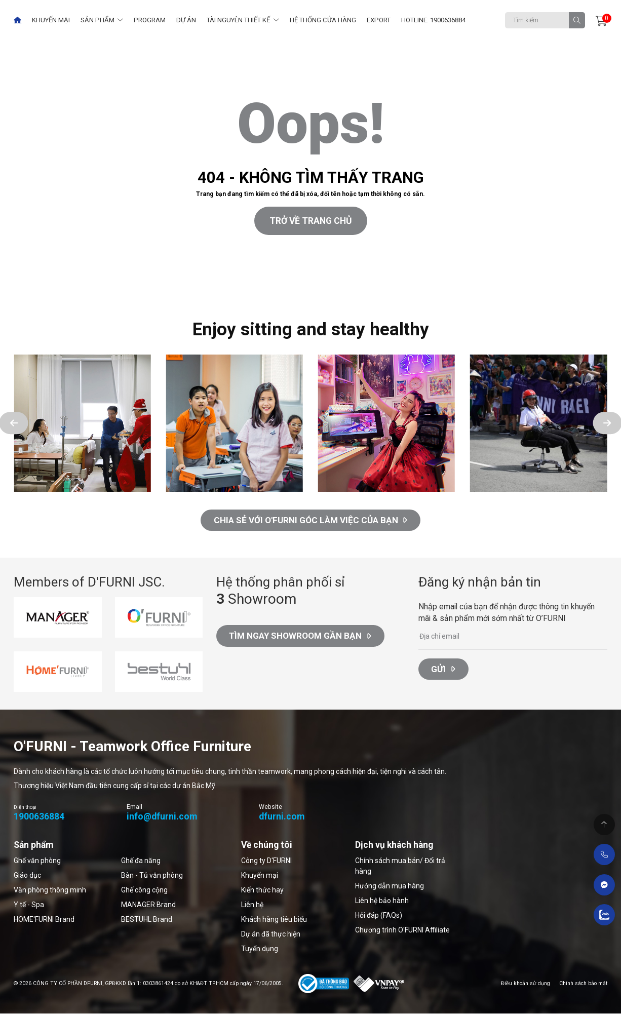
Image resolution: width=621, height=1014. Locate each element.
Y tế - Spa (29, 905)
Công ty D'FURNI (266, 860)
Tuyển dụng (259, 949)
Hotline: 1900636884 (433, 20)
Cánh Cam (69, 289)
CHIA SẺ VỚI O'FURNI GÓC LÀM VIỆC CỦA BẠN (311, 520)
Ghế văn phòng (37, 860)
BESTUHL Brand (146, 919)
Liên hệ (252, 905)
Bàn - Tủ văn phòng (152, 875)
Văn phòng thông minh (50, 890)
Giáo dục (27, 875)
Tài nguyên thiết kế (238, 20)
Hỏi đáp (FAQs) (378, 915)
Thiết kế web (20, 289)
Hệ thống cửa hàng (323, 20)
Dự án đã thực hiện (270, 934)
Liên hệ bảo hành (382, 900)
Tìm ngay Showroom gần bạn (301, 639)
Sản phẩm (97, 20)
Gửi (444, 670)
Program (150, 20)
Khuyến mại (51, 20)
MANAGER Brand (148, 905)
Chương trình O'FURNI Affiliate (402, 930)
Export (379, 20)
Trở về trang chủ (310, 221)
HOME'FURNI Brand (44, 919)
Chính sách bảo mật (583, 984)
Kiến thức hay (262, 890)
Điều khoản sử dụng (525, 984)
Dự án (186, 20)
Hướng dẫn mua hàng (389, 886)
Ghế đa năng (141, 860)
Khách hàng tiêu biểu (274, 919)
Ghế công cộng (144, 890)
